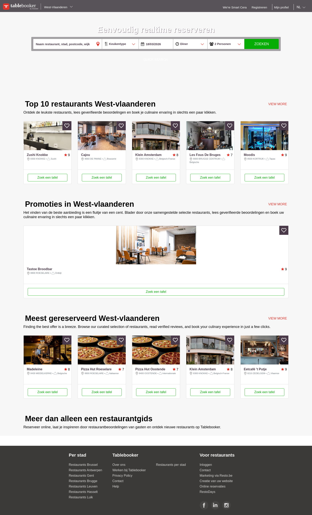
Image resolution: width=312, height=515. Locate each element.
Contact (118, 481)
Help (115, 486)
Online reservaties (213, 486)
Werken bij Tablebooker (129, 470)
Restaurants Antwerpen (85, 470)
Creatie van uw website (216, 481)
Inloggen (206, 464)
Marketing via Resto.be (216, 475)
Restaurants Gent (81, 475)
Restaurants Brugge (83, 481)
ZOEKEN (261, 44)
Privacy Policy (122, 475)
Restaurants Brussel (83, 464)
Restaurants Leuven (83, 486)
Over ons (119, 464)
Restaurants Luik (81, 497)
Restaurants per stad (171, 464)
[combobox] (302, 7)
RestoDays (207, 492)
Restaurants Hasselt (83, 492)
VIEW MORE (277, 204)
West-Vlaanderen (58, 7)
